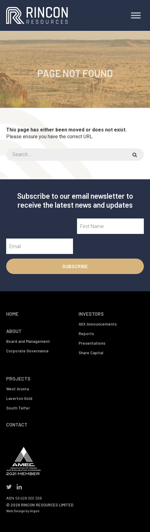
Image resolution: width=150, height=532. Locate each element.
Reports (86, 333)
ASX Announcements (98, 324)
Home (12, 314)
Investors (91, 314)
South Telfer (18, 407)
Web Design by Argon (22, 511)
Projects (18, 378)
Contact (16, 424)
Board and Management (28, 341)
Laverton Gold (19, 398)
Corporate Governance (27, 350)
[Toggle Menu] (136, 15)
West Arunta (17, 388)
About (14, 331)
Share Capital (91, 352)
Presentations (92, 343)
